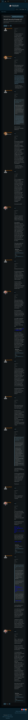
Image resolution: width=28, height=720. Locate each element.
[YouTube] (22, 709)
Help (16, 712)
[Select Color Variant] (25, 1)
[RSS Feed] (26, 709)
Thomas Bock (8, 396)
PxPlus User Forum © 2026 (21, 711)
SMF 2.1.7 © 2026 (6, 716)
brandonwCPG (8, 28)
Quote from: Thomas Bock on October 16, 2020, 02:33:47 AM (19, 438)
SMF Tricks (10, 715)
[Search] (20, 9)
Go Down (5, 25)
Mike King (8, 207)
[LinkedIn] (24, 709)
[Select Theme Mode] (8, 1)
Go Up (25, 712)
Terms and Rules (20, 712)
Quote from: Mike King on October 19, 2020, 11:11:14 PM (19, 566)
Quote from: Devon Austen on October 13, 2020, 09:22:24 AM (19, 101)
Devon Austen (8, 56)
